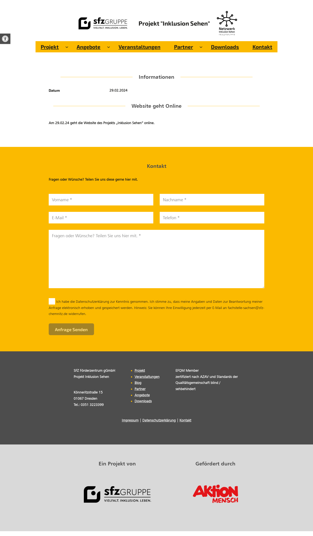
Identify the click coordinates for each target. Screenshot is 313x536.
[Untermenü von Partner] (201, 46)
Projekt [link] (140, 370)
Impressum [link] (130, 420)
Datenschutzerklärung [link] (159, 420)
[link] (5, 39)
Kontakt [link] (185, 420)
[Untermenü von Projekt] (66, 46)
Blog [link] (138, 383)
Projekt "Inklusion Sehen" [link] (174, 23)
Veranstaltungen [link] (147, 377)
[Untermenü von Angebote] (108, 46)
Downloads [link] (143, 401)
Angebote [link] (142, 395)
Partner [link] (140, 389)
